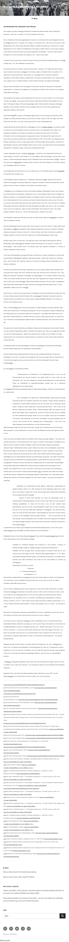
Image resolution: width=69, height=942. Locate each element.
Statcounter (5, 940)
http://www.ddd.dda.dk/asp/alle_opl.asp (13, 744)
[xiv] (21, 243)
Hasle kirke (31, 153)
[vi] (61, 104)
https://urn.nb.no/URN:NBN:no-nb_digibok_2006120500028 (32, 785)
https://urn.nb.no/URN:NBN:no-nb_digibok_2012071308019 (18, 779)
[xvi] (24, 281)
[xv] (18, 258)
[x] (58, 159)
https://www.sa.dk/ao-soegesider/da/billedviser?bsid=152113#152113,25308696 (45, 738)
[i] (22, 31)
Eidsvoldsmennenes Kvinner (26, 6)
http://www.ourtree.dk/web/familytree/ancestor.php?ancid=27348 (20, 693)
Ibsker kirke (17, 162)
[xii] (8, 191)
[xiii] (4, 747)
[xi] (46, 179)
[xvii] (26, 287)
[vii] (13, 115)
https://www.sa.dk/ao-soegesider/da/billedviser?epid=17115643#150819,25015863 (38, 699)
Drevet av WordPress (10, 934)
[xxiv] (39, 471)
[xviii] (39, 296)
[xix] (16, 307)
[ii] (9, 43)
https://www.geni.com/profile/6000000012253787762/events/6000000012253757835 (25, 723)
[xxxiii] (10, 676)
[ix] (33, 127)
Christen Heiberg (47, 127)
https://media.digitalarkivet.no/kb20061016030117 (28, 773)
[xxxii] (9, 662)
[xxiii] (9, 389)
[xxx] (27, 621)
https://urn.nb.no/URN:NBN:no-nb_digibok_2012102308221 (18, 761)
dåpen (15, 229)
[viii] (15, 115)
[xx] (42, 345)
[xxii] (11, 368)
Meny (34, 18)
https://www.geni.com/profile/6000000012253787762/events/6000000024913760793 (25, 747)
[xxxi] (56, 644)
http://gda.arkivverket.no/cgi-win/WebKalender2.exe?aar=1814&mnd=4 (22, 788)
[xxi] (11, 363)
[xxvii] (32, 536)
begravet (60, 171)
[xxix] (15, 592)
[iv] (25, 72)
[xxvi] (10, 530)
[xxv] (23, 524)
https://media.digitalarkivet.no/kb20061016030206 (28, 818)
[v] (33, 104)
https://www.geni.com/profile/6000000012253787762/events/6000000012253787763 (24, 684)
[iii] (64, 60)
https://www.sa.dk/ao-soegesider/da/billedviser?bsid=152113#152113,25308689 (44, 735)
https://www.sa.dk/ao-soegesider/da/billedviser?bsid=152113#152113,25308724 (46, 755)
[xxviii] (52, 536)
